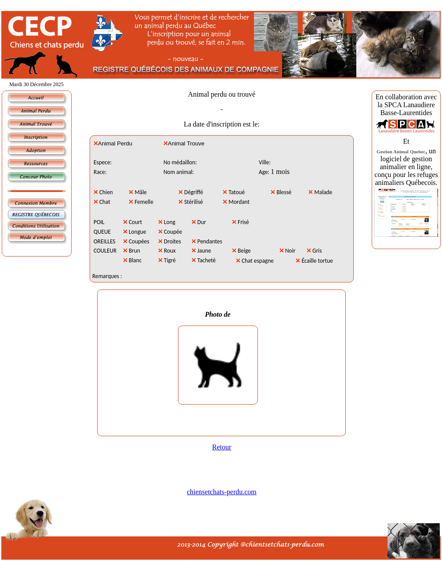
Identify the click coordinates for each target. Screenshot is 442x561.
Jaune (204, 250)
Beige (244, 250)
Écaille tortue (317, 260)
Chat (104, 202)
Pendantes (209, 241)
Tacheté (206, 260)
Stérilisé (193, 202)
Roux (170, 250)
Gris (317, 250)
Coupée (173, 231)
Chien (106, 192)
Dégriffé (193, 192)
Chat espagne (258, 260)
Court (135, 222)
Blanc (135, 260)
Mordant (239, 202)
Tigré (170, 260)
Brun (134, 250)
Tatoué (236, 192)
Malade (323, 192)
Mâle (140, 192)
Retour (222, 447)
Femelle (143, 202)
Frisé (243, 222)
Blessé (284, 192)
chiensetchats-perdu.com (222, 492)
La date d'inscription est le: (222, 124)
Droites (172, 241)
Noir (290, 250)
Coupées (139, 241)
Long (169, 222)
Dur (201, 222)
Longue (137, 231)
